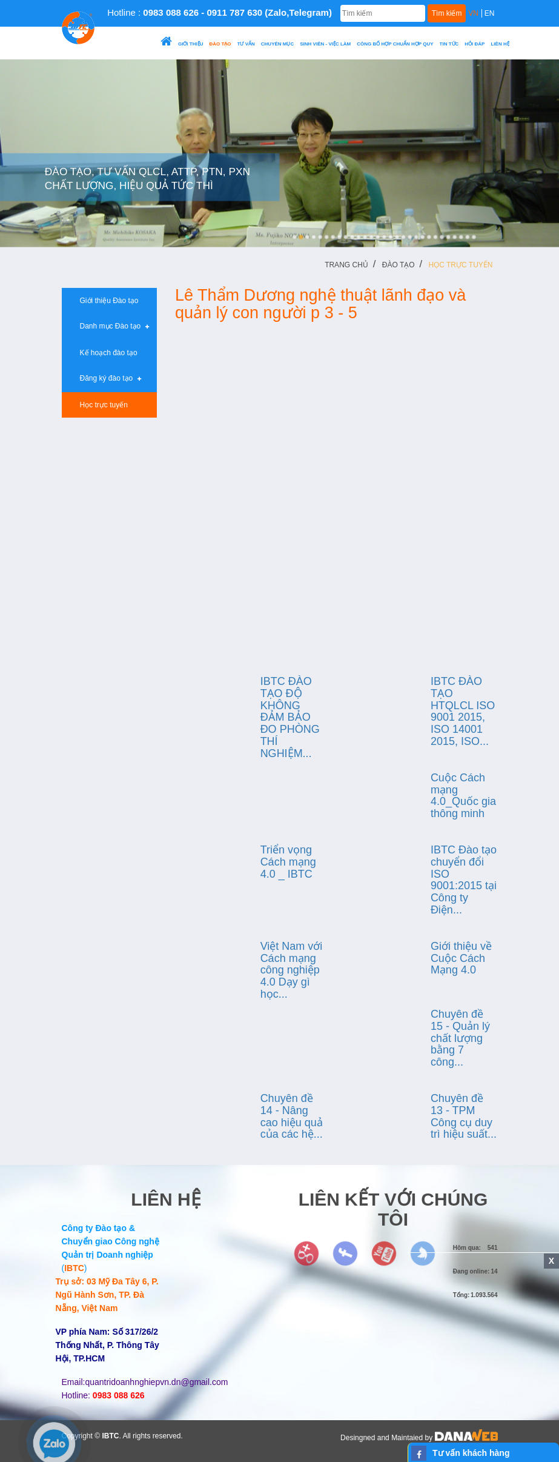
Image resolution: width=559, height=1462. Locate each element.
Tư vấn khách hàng (470, 1453)
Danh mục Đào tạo (110, 326)
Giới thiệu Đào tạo (105, 300)
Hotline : (219, 12)
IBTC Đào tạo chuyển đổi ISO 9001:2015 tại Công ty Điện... (464, 880)
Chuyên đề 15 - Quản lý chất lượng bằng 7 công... (460, 1038)
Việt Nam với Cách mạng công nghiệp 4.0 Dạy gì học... (291, 970)
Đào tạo (398, 265)
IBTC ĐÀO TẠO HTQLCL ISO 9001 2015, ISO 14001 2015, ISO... (463, 711)
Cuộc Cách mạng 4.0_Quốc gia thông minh (463, 795)
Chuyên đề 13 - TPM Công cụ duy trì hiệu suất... (464, 1116)
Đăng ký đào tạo (106, 378)
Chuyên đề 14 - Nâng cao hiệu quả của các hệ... (291, 1116)
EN (490, 13)
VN (473, 13)
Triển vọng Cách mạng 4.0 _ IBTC (288, 862)
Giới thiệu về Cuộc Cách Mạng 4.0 (461, 958)
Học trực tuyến (461, 265)
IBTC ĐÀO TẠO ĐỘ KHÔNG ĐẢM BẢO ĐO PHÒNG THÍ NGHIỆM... (290, 717)
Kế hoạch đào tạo (104, 353)
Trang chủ (346, 265)
